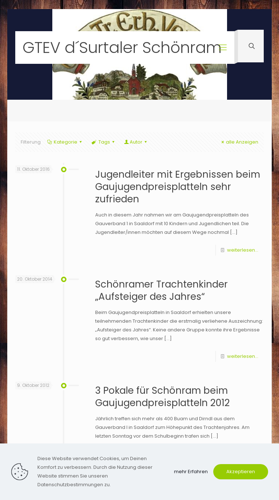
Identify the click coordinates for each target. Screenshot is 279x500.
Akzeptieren (240, 471)
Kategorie (65, 142)
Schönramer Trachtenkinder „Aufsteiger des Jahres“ (161, 290)
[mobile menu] (223, 47)
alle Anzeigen (238, 142)
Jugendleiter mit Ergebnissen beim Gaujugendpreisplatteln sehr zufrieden (177, 187)
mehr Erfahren (191, 471)
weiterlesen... (242, 250)
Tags (103, 142)
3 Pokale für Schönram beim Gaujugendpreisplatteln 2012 (162, 396)
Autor (136, 142)
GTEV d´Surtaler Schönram (122, 47)
